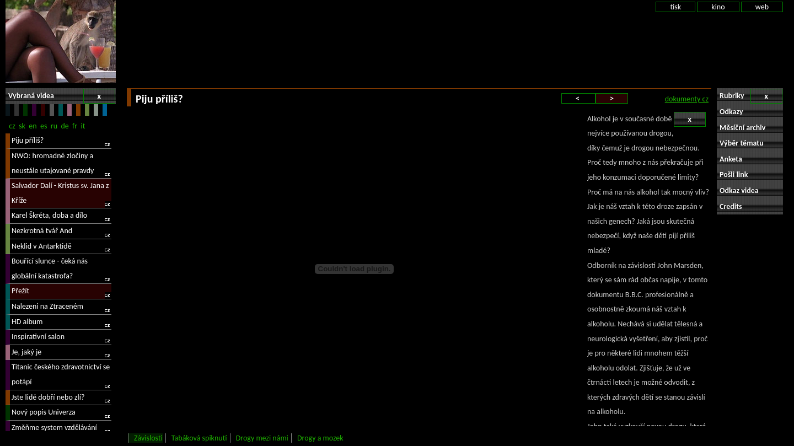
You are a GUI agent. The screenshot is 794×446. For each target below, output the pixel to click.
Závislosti (148, 438)
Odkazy (731, 111)
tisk (675, 7)
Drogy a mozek (320, 438)
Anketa (731, 159)
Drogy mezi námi (262, 438)
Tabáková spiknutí (199, 438)
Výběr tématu (742, 143)
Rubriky (751, 96)
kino (718, 7)
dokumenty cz (687, 99)
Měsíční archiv (742, 127)
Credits (731, 206)
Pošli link (734, 174)
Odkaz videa (739, 190)
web (762, 7)
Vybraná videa (61, 96)
